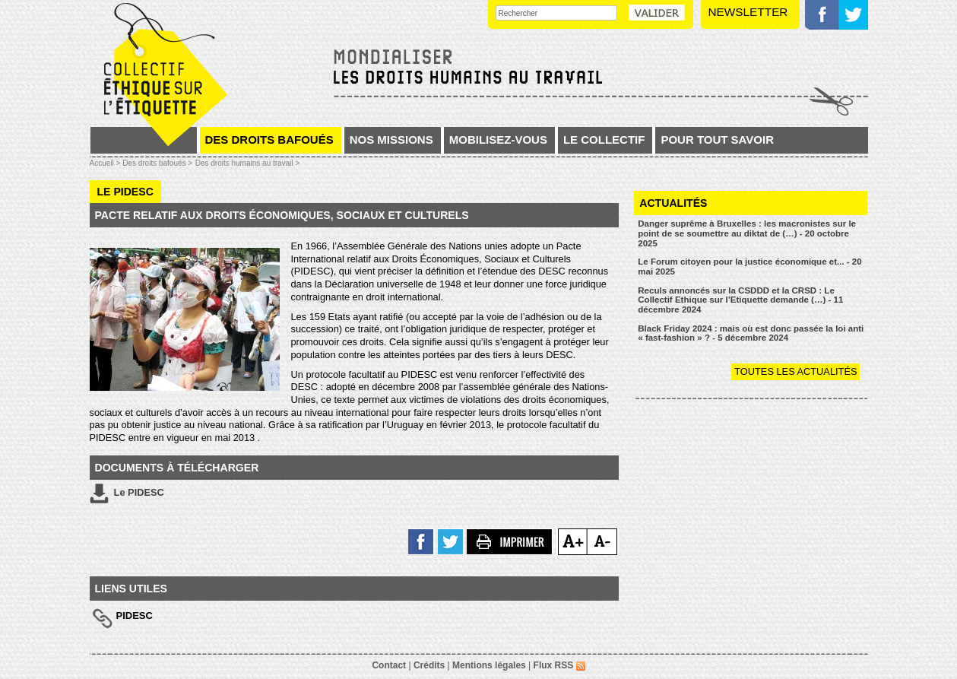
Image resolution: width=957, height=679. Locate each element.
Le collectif (604, 139)
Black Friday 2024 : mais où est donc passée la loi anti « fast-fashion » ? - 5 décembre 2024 (751, 333)
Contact (389, 665)
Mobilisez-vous (498, 139)
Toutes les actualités (795, 371)
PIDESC (134, 615)
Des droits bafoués (269, 139)
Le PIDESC (127, 493)
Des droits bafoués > (157, 163)
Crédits (429, 665)
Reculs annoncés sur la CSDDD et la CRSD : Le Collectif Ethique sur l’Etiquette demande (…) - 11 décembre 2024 (740, 300)
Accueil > (106, 163)
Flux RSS (559, 665)
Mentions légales (489, 665)
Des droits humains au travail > (247, 163)
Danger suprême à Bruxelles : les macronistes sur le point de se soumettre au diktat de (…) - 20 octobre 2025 (747, 233)
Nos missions (391, 139)
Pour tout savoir (717, 139)
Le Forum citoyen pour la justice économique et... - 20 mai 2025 (749, 266)
